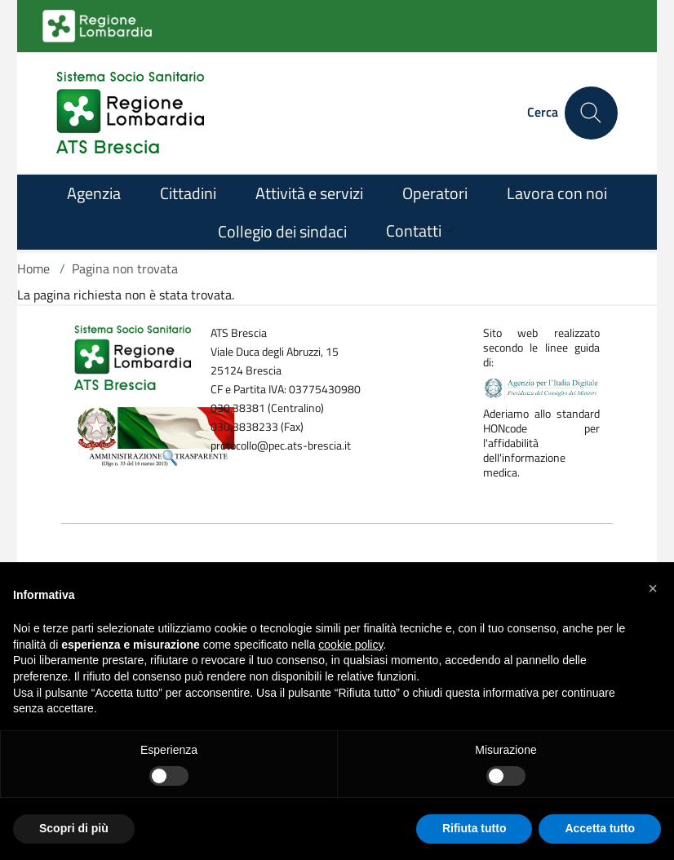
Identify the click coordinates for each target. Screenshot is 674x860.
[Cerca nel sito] (591, 113)
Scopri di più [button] (74, 828)
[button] (653, 588)
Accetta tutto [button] (600, 828)
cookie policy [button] (350, 644)
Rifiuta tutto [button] (474, 828)
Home (33, 268)
